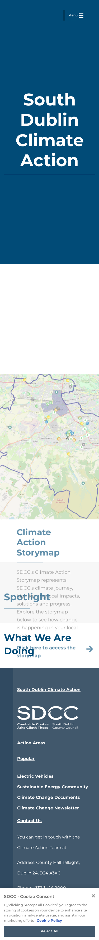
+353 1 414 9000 (49, 887)
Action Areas (31, 742)
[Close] (93, 900)
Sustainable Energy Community (52, 786)
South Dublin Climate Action (49, 689)
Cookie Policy (49, 925)
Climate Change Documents (48, 797)
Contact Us (29, 820)
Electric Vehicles (35, 776)
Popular (26, 758)
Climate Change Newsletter (48, 807)
